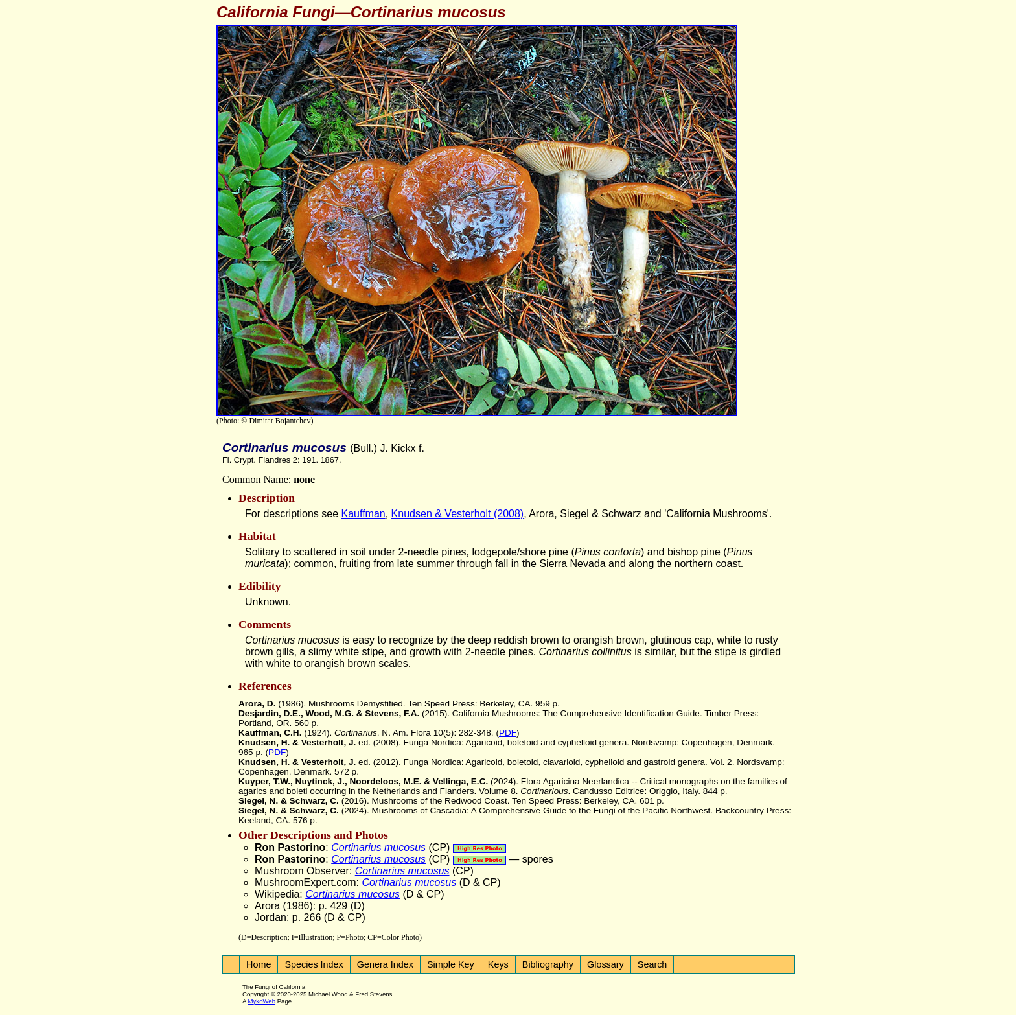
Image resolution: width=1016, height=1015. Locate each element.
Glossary (605, 964)
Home (258, 964)
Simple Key (450, 964)
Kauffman (363, 513)
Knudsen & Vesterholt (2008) (457, 513)
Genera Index (385, 964)
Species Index (313, 964)
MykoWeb (261, 1001)
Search (652, 964)
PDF (507, 733)
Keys (498, 964)
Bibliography (547, 964)
